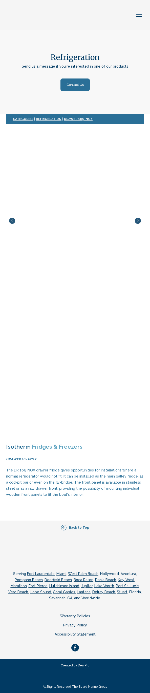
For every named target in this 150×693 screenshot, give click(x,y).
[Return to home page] (32, 15)
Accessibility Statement (75, 634)
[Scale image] (75, 221)
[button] (75, 84)
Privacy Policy (75, 625)
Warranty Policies (75, 616)
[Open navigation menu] (139, 15)
